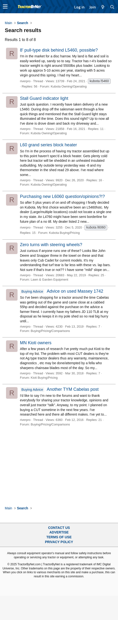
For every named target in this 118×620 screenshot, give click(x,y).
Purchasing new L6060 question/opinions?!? (62, 196)
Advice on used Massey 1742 (61, 291)
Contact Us (59, 528)
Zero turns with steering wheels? (51, 244)
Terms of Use (59, 537)
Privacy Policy (59, 542)
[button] (5, 6)
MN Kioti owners (35, 342)
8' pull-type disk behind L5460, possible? (59, 50)
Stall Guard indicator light (44, 98)
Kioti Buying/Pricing (44, 377)
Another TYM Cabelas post (59, 389)
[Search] (112, 7)
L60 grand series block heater (48, 144)
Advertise (58, 532)
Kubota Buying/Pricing (64, 233)
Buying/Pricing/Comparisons (50, 331)
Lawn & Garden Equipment (49, 279)
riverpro (25, 81)
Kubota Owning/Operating (69, 86)
